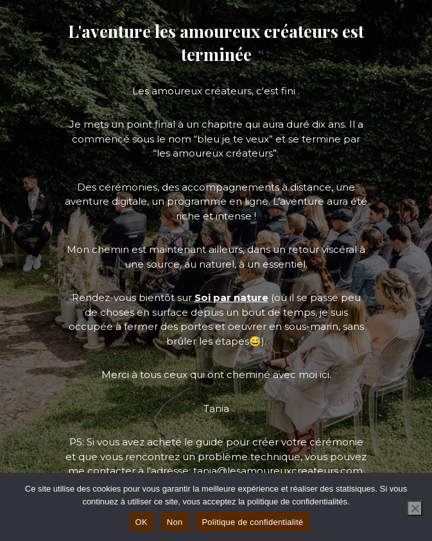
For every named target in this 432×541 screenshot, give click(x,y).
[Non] (414, 508)
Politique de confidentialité (252, 522)
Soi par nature (231, 297)
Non (175, 522)
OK (141, 522)
